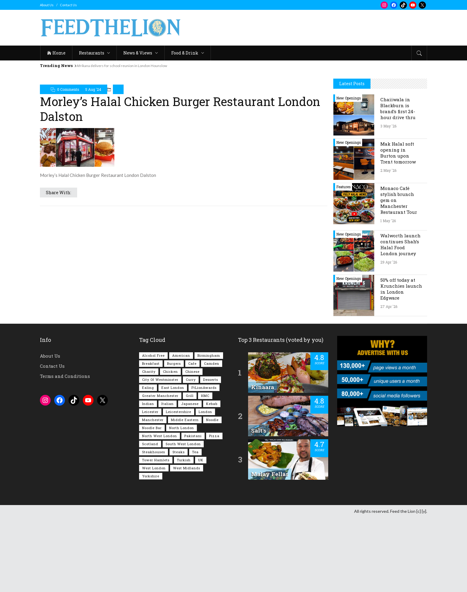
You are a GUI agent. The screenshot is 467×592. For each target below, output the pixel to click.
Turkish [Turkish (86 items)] (184, 534)
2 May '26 (388, 244)
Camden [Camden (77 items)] (211, 438)
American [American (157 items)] (181, 430)
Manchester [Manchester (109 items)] (153, 494)
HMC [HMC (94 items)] (205, 470)
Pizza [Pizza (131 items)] (214, 510)
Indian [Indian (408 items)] (148, 478)
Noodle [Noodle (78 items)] (212, 494)
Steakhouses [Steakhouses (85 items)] (153, 526)
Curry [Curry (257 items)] (191, 454)
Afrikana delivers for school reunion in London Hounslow (122, 65)
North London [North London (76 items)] (181, 502)
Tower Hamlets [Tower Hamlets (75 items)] (155, 534)
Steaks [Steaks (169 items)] (178, 526)
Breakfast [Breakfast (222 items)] (151, 438)
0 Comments (68, 89)
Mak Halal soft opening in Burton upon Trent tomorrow (398, 227)
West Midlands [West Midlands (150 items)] (186, 542)
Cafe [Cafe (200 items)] (192, 438)
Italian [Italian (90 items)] (167, 478)
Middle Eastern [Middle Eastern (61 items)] (185, 494)
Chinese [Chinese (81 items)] (192, 446)
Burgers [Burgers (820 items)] (174, 438)
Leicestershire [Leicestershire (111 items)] (178, 486)
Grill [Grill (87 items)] (190, 470)
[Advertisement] (318, 27)
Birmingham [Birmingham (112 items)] (208, 430)
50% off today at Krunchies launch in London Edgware (401, 363)
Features (343, 261)
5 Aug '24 (93, 89)
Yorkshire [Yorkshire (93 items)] (150, 550)
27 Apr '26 (388, 380)
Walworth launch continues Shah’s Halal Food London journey (400, 319)
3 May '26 (388, 200)
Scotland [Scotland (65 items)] (150, 518)
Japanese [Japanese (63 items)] (190, 478)
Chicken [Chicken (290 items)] (170, 446)
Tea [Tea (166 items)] (195, 526)
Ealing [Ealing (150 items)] (148, 462)
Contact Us (68, 5)
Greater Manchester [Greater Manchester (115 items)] (160, 470)
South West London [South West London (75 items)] (183, 518)
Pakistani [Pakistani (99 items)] (193, 510)
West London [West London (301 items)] (154, 542)
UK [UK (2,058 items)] (200, 534)
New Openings (348, 172)
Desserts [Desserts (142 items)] (210, 454)
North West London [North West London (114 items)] (159, 510)
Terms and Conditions (65, 451)
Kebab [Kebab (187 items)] (211, 478)
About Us (47, 5)
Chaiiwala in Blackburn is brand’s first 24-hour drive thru (397, 183)
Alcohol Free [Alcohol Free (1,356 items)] (153, 430)
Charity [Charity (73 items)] (148, 446)
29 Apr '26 (388, 336)
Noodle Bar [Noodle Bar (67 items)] (152, 502)
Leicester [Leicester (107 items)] (150, 486)
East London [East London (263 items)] (172, 462)
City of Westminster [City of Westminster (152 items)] (160, 454)
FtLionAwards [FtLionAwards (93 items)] (204, 462)
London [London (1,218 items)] (205, 486)
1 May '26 (388, 295)
